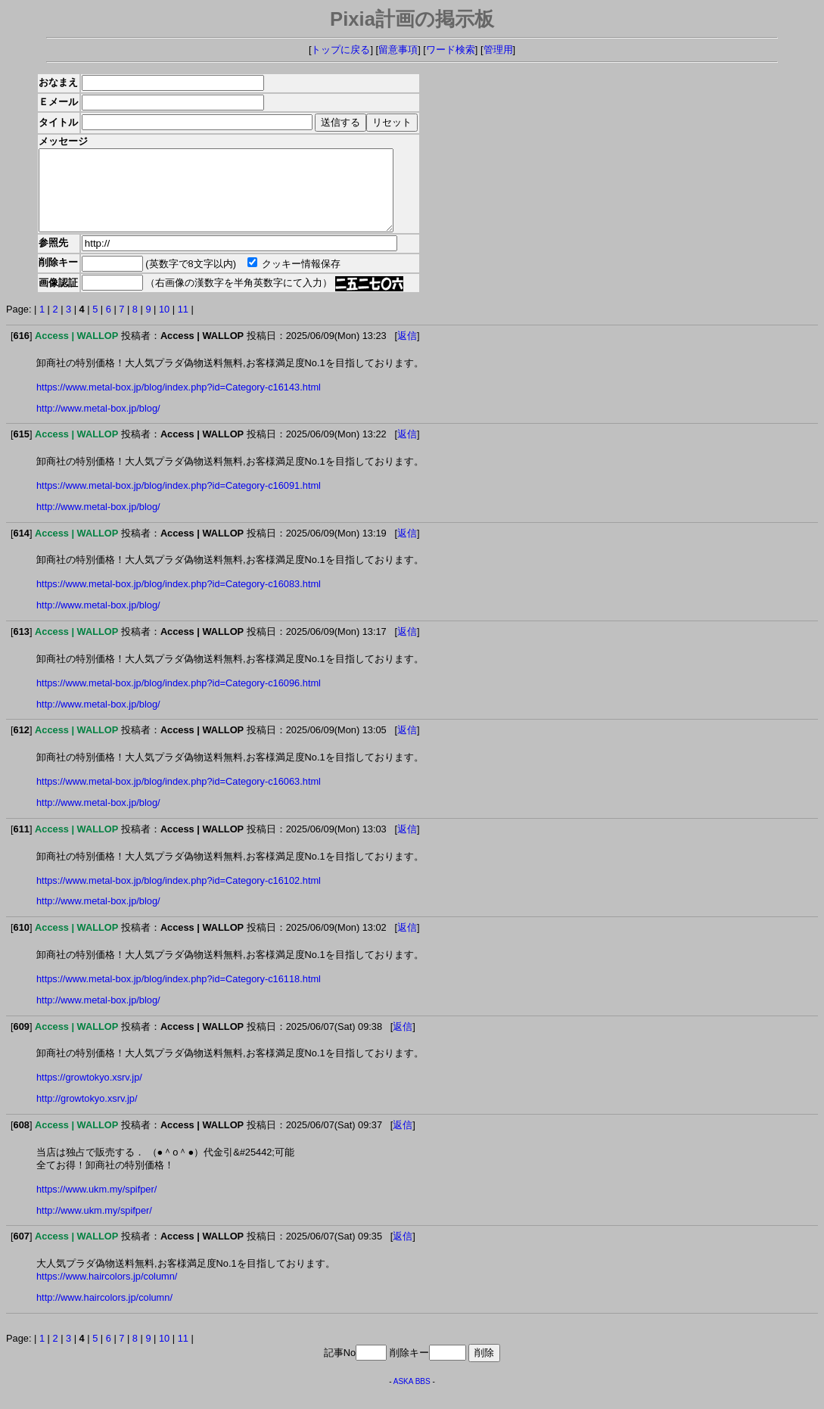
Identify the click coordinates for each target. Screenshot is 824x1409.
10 (164, 325)
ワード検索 (450, 49)
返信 (407, 351)
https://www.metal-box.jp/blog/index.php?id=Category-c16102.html (178, 896)
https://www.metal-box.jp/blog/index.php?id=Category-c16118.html (178, 994)
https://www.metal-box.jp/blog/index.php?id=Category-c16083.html (178, 599)
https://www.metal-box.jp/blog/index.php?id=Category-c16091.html (178, 501)
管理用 (498, 49)
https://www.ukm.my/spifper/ (96, 1205)
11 (183, 325)
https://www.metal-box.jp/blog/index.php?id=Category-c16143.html (178, 403)
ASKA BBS (412, 1397)
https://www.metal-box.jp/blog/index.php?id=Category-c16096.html (178, 698)
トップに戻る (340, 49)
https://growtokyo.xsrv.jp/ (89, 1093)
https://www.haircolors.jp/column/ (106, 1292)
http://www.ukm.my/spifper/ (94, 1226)
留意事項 (398, 49)
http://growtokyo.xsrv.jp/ (86, 1114)
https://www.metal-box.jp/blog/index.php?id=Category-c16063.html (178, 797)
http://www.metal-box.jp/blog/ (98, 424)
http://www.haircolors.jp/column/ (104, 1313)
